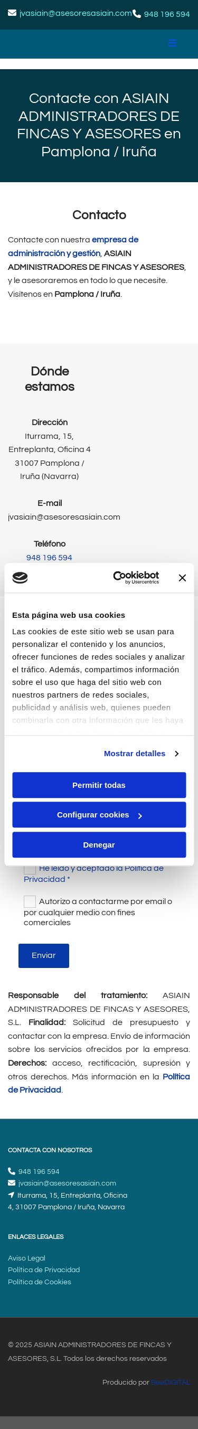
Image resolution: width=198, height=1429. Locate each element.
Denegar (99, 844)
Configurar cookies (99, 814)
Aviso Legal (26, 1258)
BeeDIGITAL (170, 1382)
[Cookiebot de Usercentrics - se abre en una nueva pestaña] (118, 578)
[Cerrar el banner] (182, 577)
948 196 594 (167, 14)
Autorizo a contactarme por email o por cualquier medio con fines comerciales (98, 912)
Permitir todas (99, 785)
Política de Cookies (39, 1282)
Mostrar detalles (135, 753)
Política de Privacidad (44, 1270)
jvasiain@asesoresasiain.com (76, 13)
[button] (155, 44)
